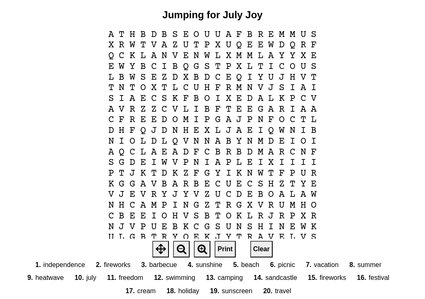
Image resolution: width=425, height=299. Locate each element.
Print (224, 248)
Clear (261, 248)
